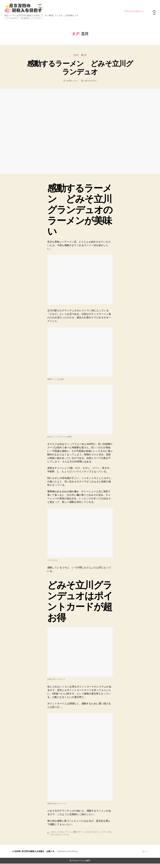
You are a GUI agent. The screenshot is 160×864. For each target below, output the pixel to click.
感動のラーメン (79, 832)
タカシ (75, 81)
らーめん (60, 832)
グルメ (76, 55)
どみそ (53, 832)
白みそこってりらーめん (102, 832)
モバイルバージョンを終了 (80, 861)
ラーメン (68, 832)
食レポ (83, 55)
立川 (52, 835)
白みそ (89, 832)
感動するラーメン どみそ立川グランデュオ (80, 68)
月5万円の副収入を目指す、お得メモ (37, 852)
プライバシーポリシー (134, 11)
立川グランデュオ (62, 835)
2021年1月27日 (90, 81)
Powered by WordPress (67, 852)
